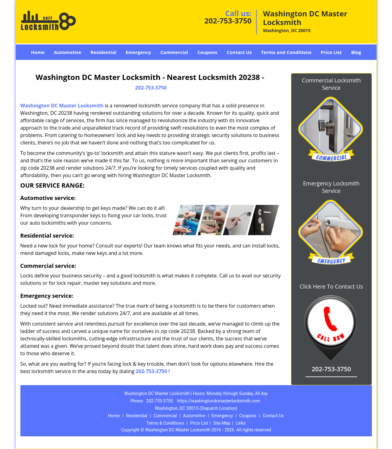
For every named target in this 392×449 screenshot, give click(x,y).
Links (241, 423)
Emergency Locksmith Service (331, 187)
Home (37, 52)
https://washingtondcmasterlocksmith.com (218, 400)
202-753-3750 (227, 20)
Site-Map (221, 423)
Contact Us (239, 52)
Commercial (174, 52)
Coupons (207, 52)
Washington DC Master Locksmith (61, 105)
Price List (331, 52)
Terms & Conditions (165, 423)
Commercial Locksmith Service (331, 84)
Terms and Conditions (286, 52)
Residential (103, 52)
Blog (356, 52)
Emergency (138, 52)
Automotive (67, 52)
